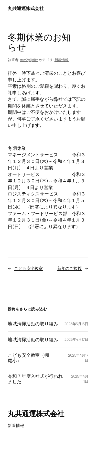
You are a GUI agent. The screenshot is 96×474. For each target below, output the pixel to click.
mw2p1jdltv (29, 59)
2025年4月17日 (76, 339)
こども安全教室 (28, 268)
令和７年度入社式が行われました (35, 378)
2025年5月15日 (76, 323)
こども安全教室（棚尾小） (28, 357)
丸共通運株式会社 (26, 8)
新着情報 (62, 59)
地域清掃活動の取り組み (33, 323)
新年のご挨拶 (69, 268)
